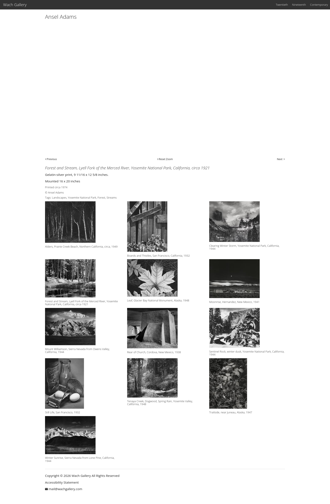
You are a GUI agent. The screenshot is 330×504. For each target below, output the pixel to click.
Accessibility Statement (62, 482)
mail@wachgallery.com (65, 489)
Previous (52, 159)
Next (279, 159)
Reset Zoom (166, 159)
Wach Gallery (15, 4)
